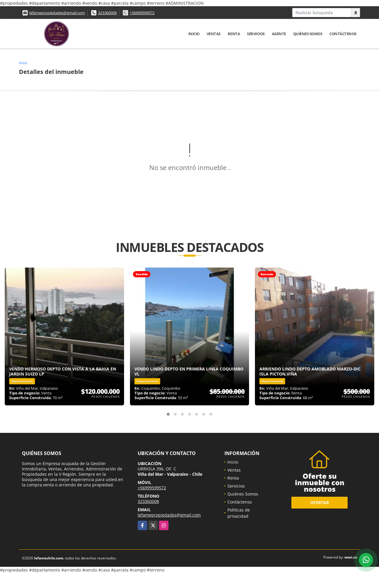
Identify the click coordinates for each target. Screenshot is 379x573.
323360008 (107, 12)
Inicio (194, 33)
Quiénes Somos (307, 33)
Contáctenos (342, 33)
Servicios (256, 33)
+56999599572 (142, 12)
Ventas (214, 33)
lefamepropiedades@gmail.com (57, 12)
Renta (234, 33)
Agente (279, 33)
